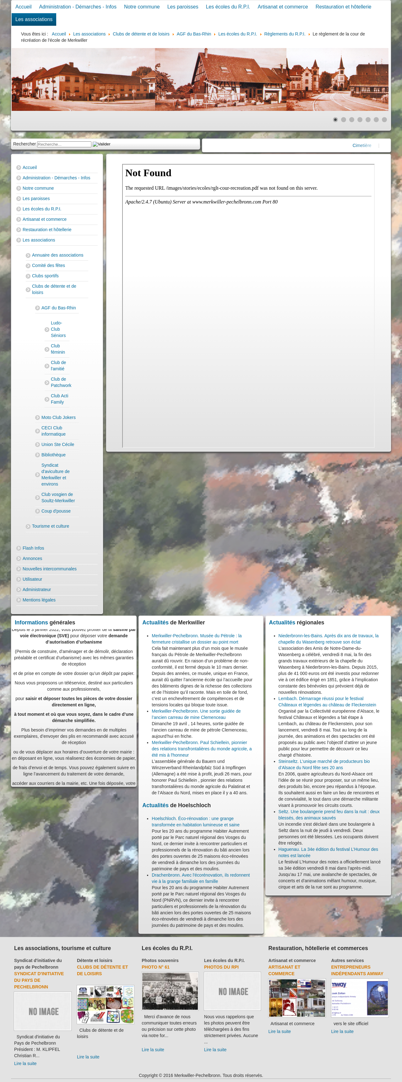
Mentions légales (39, 599)
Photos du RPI (221, 967)
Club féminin (58, 349)
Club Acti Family (59, 399)
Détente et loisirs (94, 960)
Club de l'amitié (58, 365)
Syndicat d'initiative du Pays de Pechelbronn (39, 980)
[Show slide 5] (368, 119)
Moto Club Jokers (58, 417)
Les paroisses (182, 6)
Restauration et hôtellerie (344, 6)
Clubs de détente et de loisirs (54, 289)
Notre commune (142, 6)
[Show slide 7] (384, 119)
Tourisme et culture (50, 526)
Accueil (23, 6)
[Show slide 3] (351, 119)
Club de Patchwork (60, 382)
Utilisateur (32, 579)
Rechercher (24, 143)
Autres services (347, 960)
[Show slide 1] (335, 119)
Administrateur (37, 589)
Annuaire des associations (57, 255)
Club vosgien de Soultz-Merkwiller (58, 497)
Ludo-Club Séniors (58, 329)
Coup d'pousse (56, 511)
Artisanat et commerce (283, 6)
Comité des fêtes (48, 265)
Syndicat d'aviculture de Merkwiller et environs (55, 475)
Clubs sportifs (45, 275)
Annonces (32, 558)
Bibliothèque (53, 454)
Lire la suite (25, 1063)
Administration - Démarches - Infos (78, 6)
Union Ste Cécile (57, 444)
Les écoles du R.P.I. (228, 6)
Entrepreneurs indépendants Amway (357, 970)
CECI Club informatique (53, 431)
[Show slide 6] (376, 119)
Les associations (33, 19)
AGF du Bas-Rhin (58, 307)
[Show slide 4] (359, 119)
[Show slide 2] (343, 119)
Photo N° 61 (156, 967)
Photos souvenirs (160, 960)
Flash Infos (33, 548)
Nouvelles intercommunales (50, 568)
